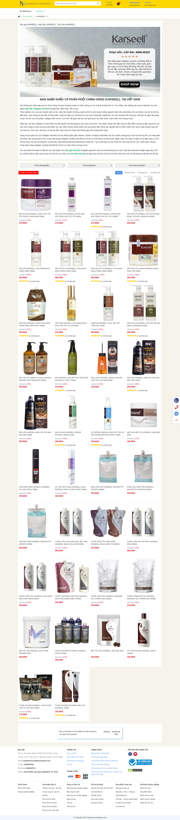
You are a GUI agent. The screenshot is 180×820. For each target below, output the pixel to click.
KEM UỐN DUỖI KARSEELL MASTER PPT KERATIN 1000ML (107, 488)
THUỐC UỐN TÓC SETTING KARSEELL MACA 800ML (142, 543)
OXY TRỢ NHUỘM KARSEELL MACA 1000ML (141, 652)
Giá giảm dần (155, 173)
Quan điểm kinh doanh (75, 757)
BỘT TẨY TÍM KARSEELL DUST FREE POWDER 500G (33, 652)
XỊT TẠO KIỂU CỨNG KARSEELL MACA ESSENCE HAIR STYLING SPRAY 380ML (71, 488)
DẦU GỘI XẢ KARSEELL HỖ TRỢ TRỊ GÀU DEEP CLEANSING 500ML (143, 324)
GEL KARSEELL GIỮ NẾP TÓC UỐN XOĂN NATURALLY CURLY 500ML (71, 379)
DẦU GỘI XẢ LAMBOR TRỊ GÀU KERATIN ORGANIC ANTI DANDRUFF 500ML (35, 379)
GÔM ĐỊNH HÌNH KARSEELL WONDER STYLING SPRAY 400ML (34, 488)
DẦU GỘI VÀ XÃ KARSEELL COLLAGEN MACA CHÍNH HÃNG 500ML (70, 270)
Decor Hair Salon (24, 788)
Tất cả (118, 173)
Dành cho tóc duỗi (146, 795)
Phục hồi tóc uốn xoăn (50, 810)
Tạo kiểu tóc (120, 806)
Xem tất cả (40, 11)
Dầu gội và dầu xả (122, 788)
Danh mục (26, 11)
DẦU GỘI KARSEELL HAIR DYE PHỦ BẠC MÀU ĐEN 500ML (35, 433)
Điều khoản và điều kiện (100, 753)
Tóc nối (69, 803)
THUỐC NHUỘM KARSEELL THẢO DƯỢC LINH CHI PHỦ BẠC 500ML (35, 706)
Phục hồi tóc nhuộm (49, 806)
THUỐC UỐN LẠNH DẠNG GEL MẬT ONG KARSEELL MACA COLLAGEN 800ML (71, 543)
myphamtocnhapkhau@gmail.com (36, 761)
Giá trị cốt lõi (71, 753)
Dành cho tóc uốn (146, 803)
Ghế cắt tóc (71, 806)
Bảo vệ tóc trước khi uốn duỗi (102, 788)
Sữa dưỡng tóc (121, 795)
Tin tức (69, 764)
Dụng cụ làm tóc (73, 784)
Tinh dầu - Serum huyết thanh (126, 799)
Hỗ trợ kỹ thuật (97, 784)
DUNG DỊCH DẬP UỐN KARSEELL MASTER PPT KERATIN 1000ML (140, 488)
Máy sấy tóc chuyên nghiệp (77, 795)
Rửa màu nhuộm (97, 799)
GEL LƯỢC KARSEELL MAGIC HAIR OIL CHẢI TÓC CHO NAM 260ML (106, 379)
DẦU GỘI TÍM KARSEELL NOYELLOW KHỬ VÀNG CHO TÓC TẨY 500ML (70, 215)
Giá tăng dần (142, 173)
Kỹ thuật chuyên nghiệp (149, 784)
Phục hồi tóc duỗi (48, 799)
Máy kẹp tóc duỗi (73, 792)
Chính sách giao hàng (99, 757)
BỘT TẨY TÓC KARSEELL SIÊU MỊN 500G (107, 651)
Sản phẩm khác (146, 792)
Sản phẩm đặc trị (49, 784)
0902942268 (29, 764)
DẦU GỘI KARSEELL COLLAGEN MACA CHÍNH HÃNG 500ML (34, 270)
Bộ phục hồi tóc (97, 803)
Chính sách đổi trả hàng (100, 764)
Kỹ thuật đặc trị (96, 792)
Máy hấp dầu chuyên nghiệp (77, 788)
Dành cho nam (145, 788)
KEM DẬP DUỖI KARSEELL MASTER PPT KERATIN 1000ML (35, 543)
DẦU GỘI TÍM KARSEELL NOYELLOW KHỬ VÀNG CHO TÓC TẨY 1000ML (106, 215)
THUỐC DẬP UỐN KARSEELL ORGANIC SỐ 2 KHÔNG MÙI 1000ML (106, 597)
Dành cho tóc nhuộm (147, 799)
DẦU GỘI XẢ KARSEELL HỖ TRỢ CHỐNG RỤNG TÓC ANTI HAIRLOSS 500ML (143, 215)
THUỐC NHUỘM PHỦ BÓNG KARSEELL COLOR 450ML (70, 652)
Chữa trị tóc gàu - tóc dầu (51, 788)
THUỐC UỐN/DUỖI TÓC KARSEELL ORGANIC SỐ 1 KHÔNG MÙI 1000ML (141, 597)
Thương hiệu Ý (28, 16)
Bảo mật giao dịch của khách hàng (104, 768)
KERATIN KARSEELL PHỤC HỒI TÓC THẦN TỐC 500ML (105, 324)
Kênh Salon (22, 784)
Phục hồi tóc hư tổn (49, 803)
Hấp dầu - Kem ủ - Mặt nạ (125, 792)
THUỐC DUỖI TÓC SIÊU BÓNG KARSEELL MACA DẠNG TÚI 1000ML (105, 543)
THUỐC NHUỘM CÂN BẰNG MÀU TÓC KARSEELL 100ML (70, 706)
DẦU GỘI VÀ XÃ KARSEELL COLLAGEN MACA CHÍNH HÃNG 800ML (106, 270)
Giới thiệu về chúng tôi (75, 761)
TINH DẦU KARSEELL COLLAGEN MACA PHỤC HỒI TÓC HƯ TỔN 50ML (71, 324)
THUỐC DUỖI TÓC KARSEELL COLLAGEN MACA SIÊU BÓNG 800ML (35, 597)
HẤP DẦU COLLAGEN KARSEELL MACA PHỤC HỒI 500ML (142, 270)
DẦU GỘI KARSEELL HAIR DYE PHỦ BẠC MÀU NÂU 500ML (143, 379)
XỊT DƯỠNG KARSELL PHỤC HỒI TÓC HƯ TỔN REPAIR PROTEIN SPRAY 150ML (107, 433)
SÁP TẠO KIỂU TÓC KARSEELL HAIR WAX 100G (143, 433)
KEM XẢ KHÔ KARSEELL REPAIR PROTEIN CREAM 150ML (68, 433)
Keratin (45, 795)
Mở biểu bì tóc (96, 795)
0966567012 (30, 768)
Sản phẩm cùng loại (124, 784)
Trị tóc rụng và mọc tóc (50, 792)
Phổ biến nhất (129, 173)
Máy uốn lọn (71, 799)
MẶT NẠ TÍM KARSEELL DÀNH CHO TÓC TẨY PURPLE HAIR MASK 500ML (35, 215)
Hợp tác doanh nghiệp (26, 792)
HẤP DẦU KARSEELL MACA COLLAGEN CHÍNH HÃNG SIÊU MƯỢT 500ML (34, 324)
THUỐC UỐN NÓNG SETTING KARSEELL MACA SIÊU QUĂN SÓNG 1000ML (71, 597)
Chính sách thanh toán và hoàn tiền (104, 761)
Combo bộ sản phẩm (123, 803)
